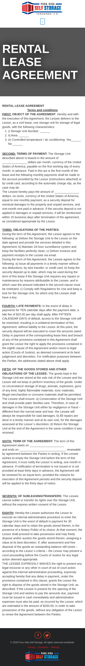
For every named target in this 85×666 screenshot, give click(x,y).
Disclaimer (43, 647)
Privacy (31, 647)
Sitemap (55, 647)
